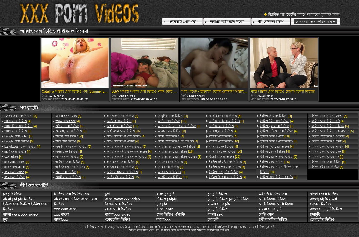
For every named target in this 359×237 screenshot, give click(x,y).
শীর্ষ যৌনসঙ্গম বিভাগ (270, 21)
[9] (16, 162)
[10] (172, 177)
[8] (171, 172)
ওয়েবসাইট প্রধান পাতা (182, 21)
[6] (17, 131)
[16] (124, 131)
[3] (20, 116)
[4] (17, 121)
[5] (70, 177)
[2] (179, 146)
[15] (122, 126)
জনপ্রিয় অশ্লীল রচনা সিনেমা (227, 21)
